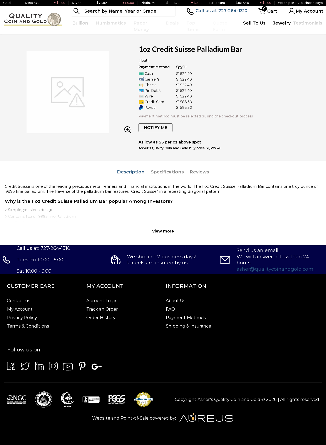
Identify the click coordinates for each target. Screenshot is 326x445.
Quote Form (220, 26)
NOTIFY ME (155, 127)
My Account (20, 309)
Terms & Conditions (28, 326)
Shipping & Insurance (188, 326)
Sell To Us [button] (254, 23)
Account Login (102, 300)
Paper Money (141, 26)
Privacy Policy (22, 317)
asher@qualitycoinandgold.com (275, 269)
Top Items (193, 26)
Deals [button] (172, 23)
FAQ (170, 309)
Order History (100, 317)
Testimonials (307, 23)
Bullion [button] (80, 23)
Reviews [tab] (199, 172)
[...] (123, 11)
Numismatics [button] (111, 23)
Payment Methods (186, 317)
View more (163, 231)
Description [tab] (131, 172)
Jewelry (282, 23)
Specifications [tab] (167, 172)
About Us (176, 300)
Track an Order (102, 309)
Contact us (18, 300)
